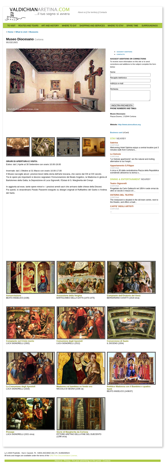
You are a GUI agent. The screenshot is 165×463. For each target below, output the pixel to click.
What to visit (21, 32)
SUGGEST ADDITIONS (124, 52)
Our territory (92, 12)
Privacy (67, 461)
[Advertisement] (134, 237)
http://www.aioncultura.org (129, 124)
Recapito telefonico (118, 78)
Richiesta (114, 89)
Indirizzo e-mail (116, 83)
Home (10, 32)
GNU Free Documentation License (63, 456)
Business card (116, 132)
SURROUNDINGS (150, 26)
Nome (112, 72)
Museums (33, 32)
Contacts (103, 12)
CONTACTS (121, 54)
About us (82, 12)
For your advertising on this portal (86, 461)
